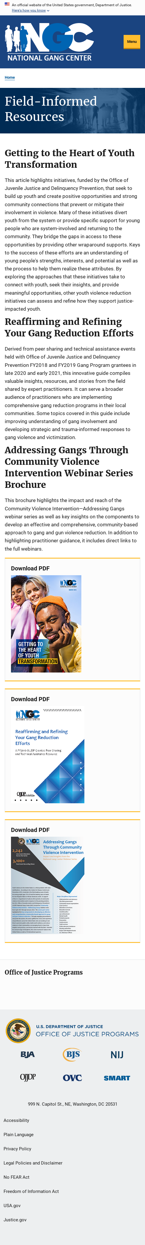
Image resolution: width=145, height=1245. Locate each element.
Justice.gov (15, 1220)
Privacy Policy (17, 1149)
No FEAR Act (16, 1177)
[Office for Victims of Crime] (72, 1082)
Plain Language (19, 1134)
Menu (132, 41)
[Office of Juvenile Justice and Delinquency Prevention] (28, 1083)
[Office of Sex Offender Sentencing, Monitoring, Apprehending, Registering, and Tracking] (117, 1081)
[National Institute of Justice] (117, 1059)
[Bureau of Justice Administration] (28, 1059)
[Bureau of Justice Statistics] (72, 1063)
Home (10, 77)
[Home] (49, 42)
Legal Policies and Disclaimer (33, 1163)
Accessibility (16, 1120)
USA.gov (12, 1205)
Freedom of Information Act (31, 1191)
